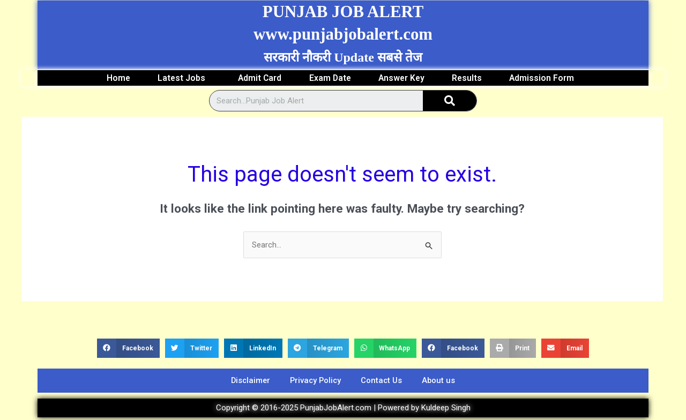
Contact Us (384, 382)
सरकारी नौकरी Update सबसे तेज (343, 57)
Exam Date (329, 78)
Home (110, 78)
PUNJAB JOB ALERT (343, 11)
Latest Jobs (178, 78)
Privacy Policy (314, 382)
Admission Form (553, 78)
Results (473, 78)
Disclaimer (246, 382)
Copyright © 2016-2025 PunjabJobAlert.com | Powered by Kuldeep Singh (343, 410)
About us (443, 382)
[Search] (449, 101)
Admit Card (256, 78)
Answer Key (404, 78)
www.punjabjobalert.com (343, 33)
